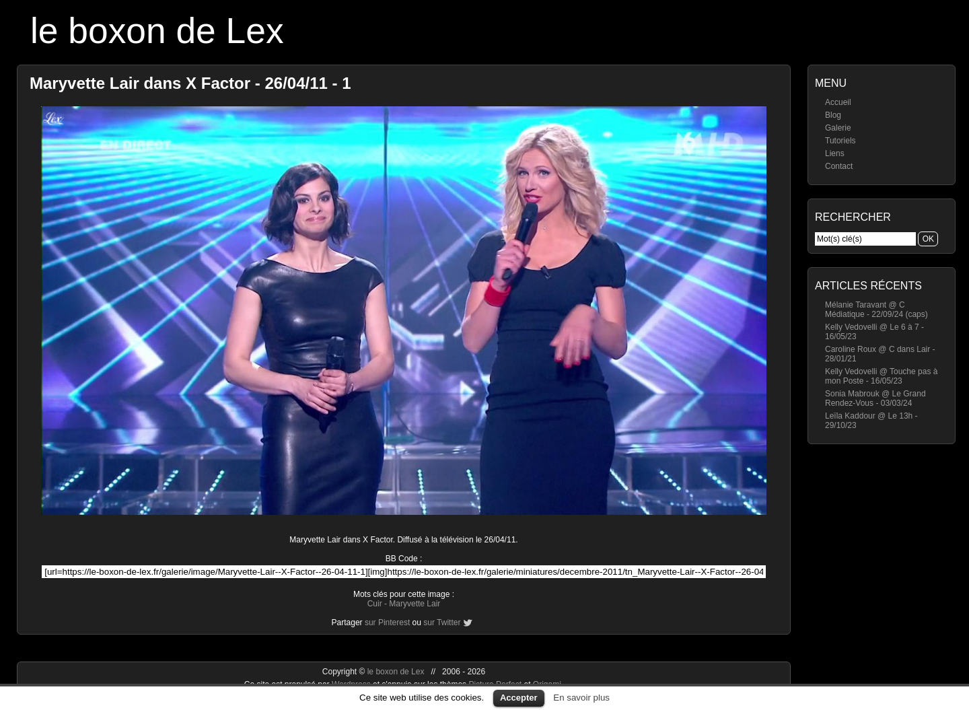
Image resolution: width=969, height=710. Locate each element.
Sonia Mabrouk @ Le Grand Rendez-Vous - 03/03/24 (875, 398)
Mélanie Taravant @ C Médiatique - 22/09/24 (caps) (876, 309)
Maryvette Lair (414, 603)
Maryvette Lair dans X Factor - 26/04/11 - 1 (190, 83)
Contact (839, 166)
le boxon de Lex (157, 30)
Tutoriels (840, 140)
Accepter (519, 698)
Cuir (374, 603)
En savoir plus (581, 698)
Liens (835, 153)
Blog (833, 115)
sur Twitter (441, 622)
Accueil (838, 102)
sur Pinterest (387, 622)
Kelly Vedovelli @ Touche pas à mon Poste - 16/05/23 (881, 376)
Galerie (838, 128)
